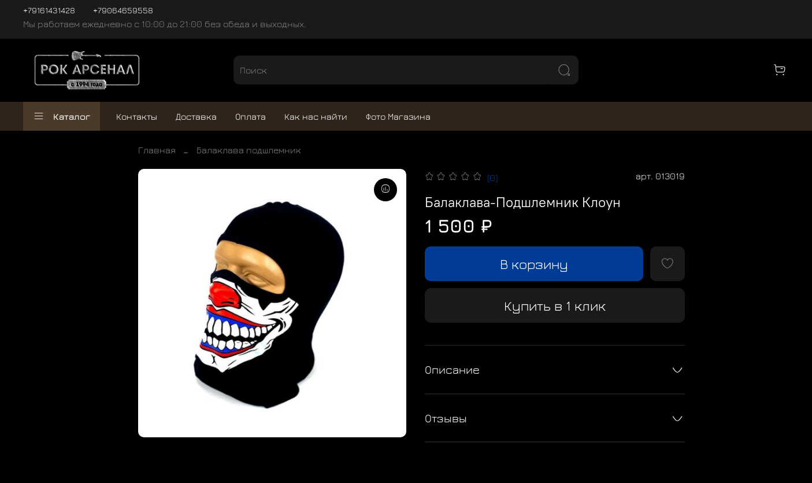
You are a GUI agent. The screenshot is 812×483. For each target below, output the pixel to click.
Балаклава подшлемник (248, 150)
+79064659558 (123, 10)
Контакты (136, 116)
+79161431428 (49, 10)
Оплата (250, 116)
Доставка (196, 116)
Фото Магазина (398, 116)
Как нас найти (315, 116)
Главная (157, 150)
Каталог (61, 116)
